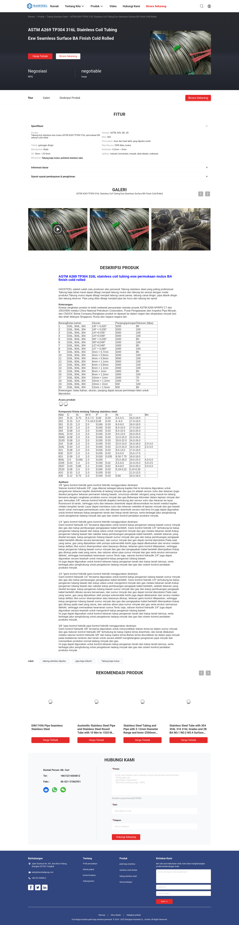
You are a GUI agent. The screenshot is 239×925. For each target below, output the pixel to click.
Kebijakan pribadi (134, 915)
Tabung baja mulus (111, 661)
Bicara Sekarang (68, 56)
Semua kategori (126, 882)
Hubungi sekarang (126, 837)
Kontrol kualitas (89, 875)
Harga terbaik (40, 56)
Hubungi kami (88, 881)
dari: (115, 804)
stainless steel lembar (128, 870)
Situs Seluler (116, 915)
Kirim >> (164, 901)
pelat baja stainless (127, 864)
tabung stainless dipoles (54, 661)
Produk (41, 16)
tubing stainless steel (57, 16)
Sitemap (101, 915)
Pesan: (116, 769)
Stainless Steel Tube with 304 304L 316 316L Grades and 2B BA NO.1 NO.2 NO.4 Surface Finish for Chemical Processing (188, 732)
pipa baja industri (83, 661)
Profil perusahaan (90, 864)
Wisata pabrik (88, 869)
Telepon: (117, 820)
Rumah (31, 16)
